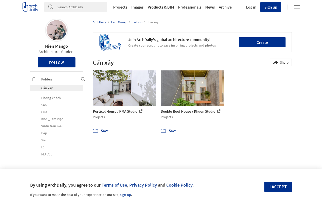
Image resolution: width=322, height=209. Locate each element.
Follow (56, 62)
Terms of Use (114, 185)
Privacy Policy (143, 185)
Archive (225, 7)
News (210, 7)
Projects (120, 7)
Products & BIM (161, 7)
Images (137, 7)
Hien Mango (56, 46)
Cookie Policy (179, 185)
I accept (278, 187)
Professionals (189, 7)
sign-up (125, 194)
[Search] (82, 7)
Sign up (270, 7)
